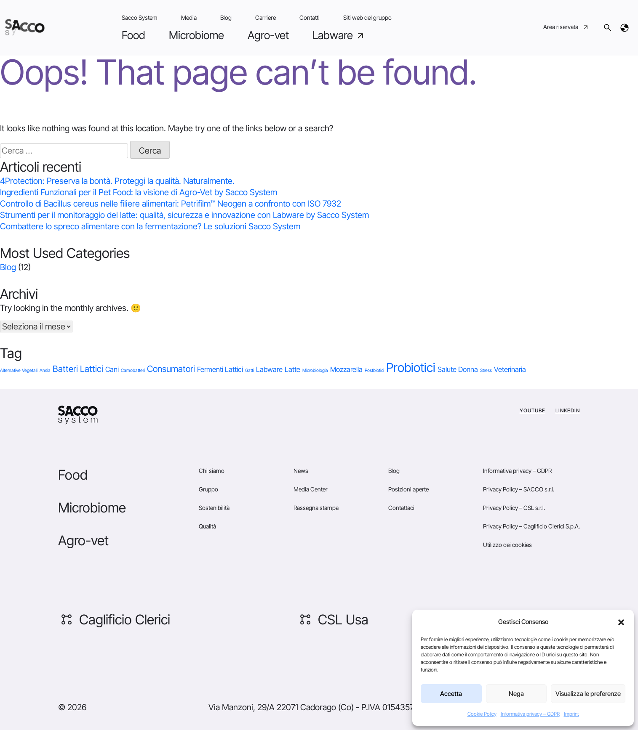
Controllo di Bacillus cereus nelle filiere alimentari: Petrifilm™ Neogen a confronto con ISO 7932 (170, 204)
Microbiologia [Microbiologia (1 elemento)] (315, 370)
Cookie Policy (482, 714)
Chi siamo (211, 470)
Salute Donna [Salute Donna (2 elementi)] (458, 369)
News (301, 470)
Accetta (451, 694)
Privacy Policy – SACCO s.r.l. (518, 489)
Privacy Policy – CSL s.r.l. (514, 507)
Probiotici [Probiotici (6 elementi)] (410, 367)
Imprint (571, 714)
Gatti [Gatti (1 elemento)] (249, 370)
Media (189, 17)
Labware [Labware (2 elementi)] (269, 369)
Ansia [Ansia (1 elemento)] (45, 370)
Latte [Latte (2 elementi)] (292, 369)
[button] (621, 622)
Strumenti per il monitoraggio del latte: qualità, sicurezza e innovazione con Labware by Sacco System (184, 215)
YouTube (532, 410)
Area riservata (566, 28)
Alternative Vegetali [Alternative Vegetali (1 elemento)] (18, 370)
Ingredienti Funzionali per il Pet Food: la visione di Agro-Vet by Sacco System (138, 192)
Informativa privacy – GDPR (530, 714)
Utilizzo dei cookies (507, 544)
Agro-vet (268, 35)
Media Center (311, 489)
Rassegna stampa (316, 507)
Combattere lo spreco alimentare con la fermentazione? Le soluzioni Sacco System (150, 226)
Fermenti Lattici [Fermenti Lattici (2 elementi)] (220, 369)
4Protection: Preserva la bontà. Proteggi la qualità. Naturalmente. (117, 181)
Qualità (207, 526)
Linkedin (567, 410)
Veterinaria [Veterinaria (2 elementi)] (510, 369)
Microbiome (196, 35)
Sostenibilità (214, 507)
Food (133, 35)
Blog (226, 17)
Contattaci (401, 507)
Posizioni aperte (408, 489)
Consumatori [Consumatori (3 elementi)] (171, 369)
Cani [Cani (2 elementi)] (112, 369)
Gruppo (208, 489)
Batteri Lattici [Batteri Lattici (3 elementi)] (78, 369)
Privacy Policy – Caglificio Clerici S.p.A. (531, 526)
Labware (339, 35)
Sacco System (139, 17)
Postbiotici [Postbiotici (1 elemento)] (374, 370)
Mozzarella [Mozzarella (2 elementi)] (346, 369)
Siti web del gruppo (367, 17)
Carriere (265, 17)
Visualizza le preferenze (588, 694)
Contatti (309, 17)
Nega (516, 694)
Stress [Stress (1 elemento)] (486, 370)
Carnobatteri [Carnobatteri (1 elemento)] (133, 370)
